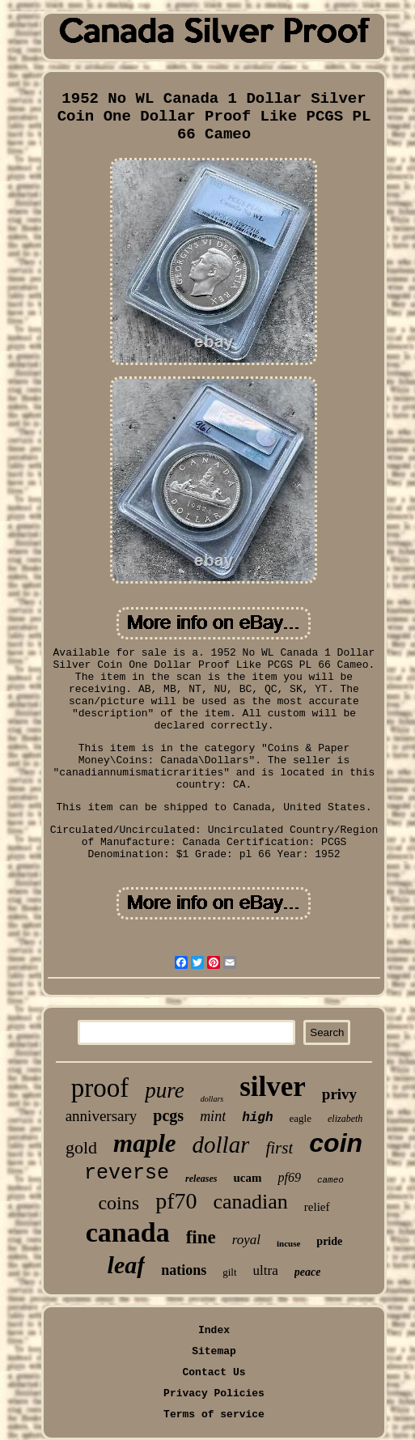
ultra (265, 1270)
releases (201, 1178)
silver (272, 1086)
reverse (126, 1173)
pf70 (176, 1200)
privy (339, 1093)
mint (213, 1116)
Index (214, 1330)
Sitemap (214, 1351)
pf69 (288, 1177)
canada (128, 1232)
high (257, 1118)
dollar (221, 1145)
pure (164, 1090)
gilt (229, 1272)
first (279, 1148)
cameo (330, 1180)
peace (307, 1272)
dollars (212, 1098)
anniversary (102, 1115)
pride (329, 1241)
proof (100, 1087)
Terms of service (214, 1414)
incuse (288, 1243)
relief (317, 1206)
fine (201, 1237)
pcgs (168, 1115)
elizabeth (345, 1118)
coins (118, 1202)
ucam (247, 1177)
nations (183, 1270)
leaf (127, 1264)
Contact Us (213, 1372)
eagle (300, 1118)
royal (246, 1239)
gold (81, 1147)
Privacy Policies (214, 1393)
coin (335, 1143)
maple (144, 1143)
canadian (250, 1201)
